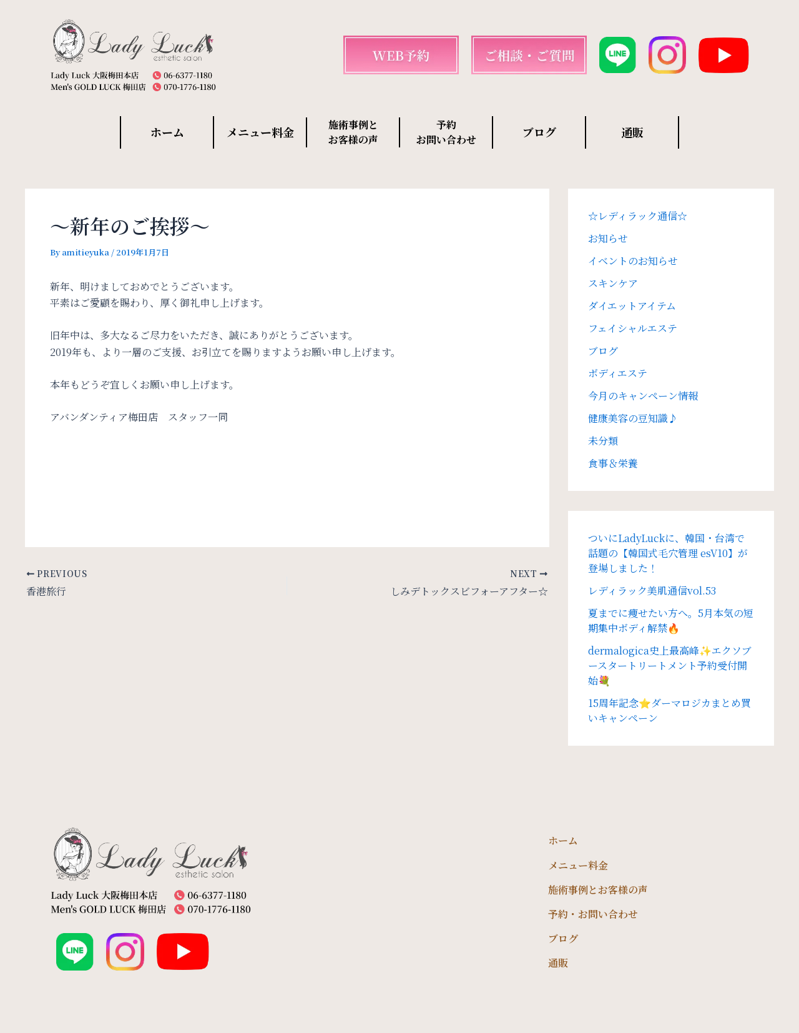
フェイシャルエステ (632, 328)
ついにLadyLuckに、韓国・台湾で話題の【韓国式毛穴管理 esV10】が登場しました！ (668, 553)
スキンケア (613, 283)
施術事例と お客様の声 (353, 132)
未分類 (603, 440)
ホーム (167, 132)
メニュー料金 (260, 132)
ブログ (539, 132)
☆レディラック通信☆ (637, 216)
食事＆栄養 (613, 463)
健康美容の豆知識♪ (633, 418)
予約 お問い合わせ (446, 132)
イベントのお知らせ (633, 261)
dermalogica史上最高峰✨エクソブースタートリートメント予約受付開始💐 (670, 665)
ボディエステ (617, 373)
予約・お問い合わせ (593, 914)
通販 (632, 132)
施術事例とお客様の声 (598, 889)
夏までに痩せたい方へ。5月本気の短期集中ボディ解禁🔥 (670, 620)
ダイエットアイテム (632, 306)
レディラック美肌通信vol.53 (652, 590)
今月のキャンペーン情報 (643, 395)
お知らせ (608, 238)
